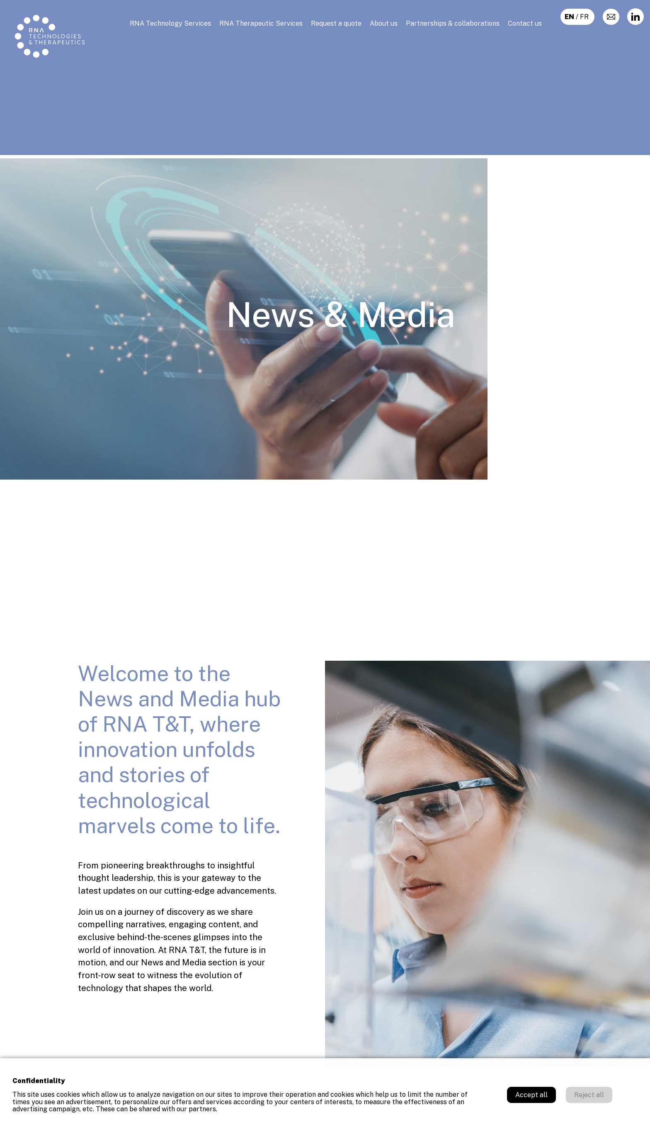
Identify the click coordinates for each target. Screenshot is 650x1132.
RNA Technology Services (170, 23)
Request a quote (336, 23)
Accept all (531, 1095)
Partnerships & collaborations (453, 23)
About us (384, 23)
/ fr (577, 17)
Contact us (525, 23)
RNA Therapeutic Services (261, 23)
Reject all (589, 1095)
